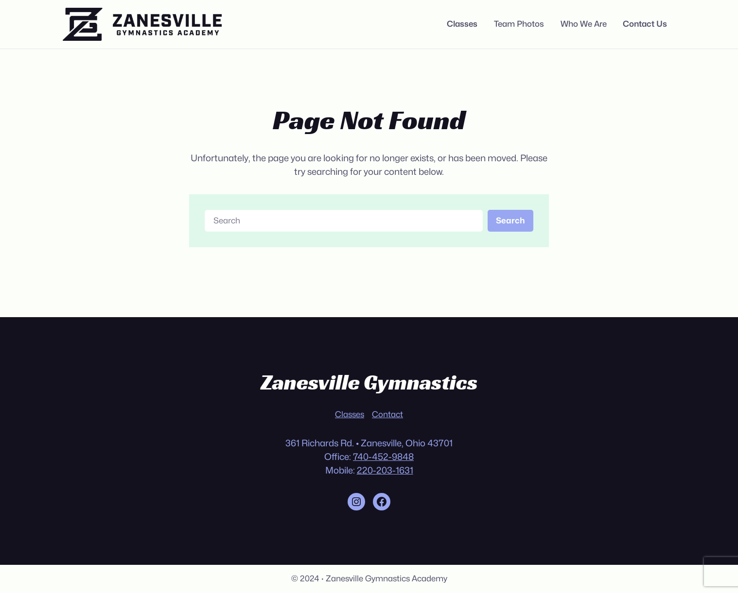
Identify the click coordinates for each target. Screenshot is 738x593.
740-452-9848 (383, 456)
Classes (349, 414)
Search (510, 220)
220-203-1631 (385, 470)
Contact (387, 414)
